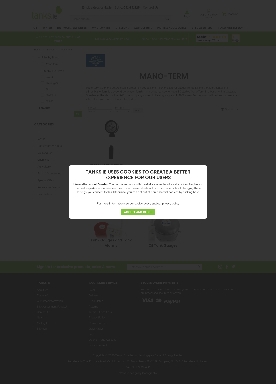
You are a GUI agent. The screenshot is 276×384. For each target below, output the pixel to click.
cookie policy (143, 203)
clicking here (191, 192)
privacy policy (170, 203)
